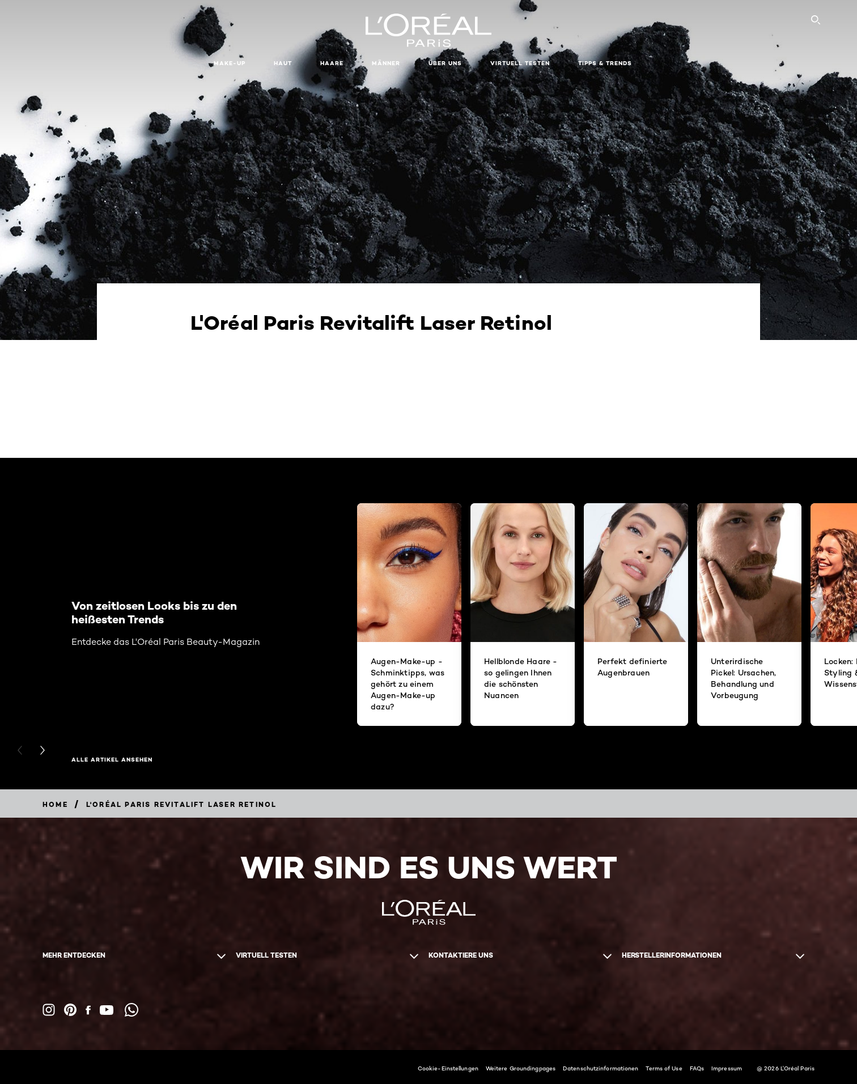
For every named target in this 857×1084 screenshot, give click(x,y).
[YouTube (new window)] (106, 1010)
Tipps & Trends (605, 63)
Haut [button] (283, 63)
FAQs (697, 1068)
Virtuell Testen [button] (520, 63)
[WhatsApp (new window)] (131, 1010)
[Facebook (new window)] (88, 1010)
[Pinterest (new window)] (70, 1010)
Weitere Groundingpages (520, 1068)
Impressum (726, 1068)
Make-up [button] (229, 63)
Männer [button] (386, 63)
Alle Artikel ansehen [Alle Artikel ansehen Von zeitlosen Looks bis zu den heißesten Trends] (111, 759)
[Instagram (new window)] (49, 1010)
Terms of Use (664, 1068)
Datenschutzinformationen (600, 1068)
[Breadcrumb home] (55, 804)
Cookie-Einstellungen (448, 1068)
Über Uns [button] (445, 63)
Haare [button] (331, 63)
